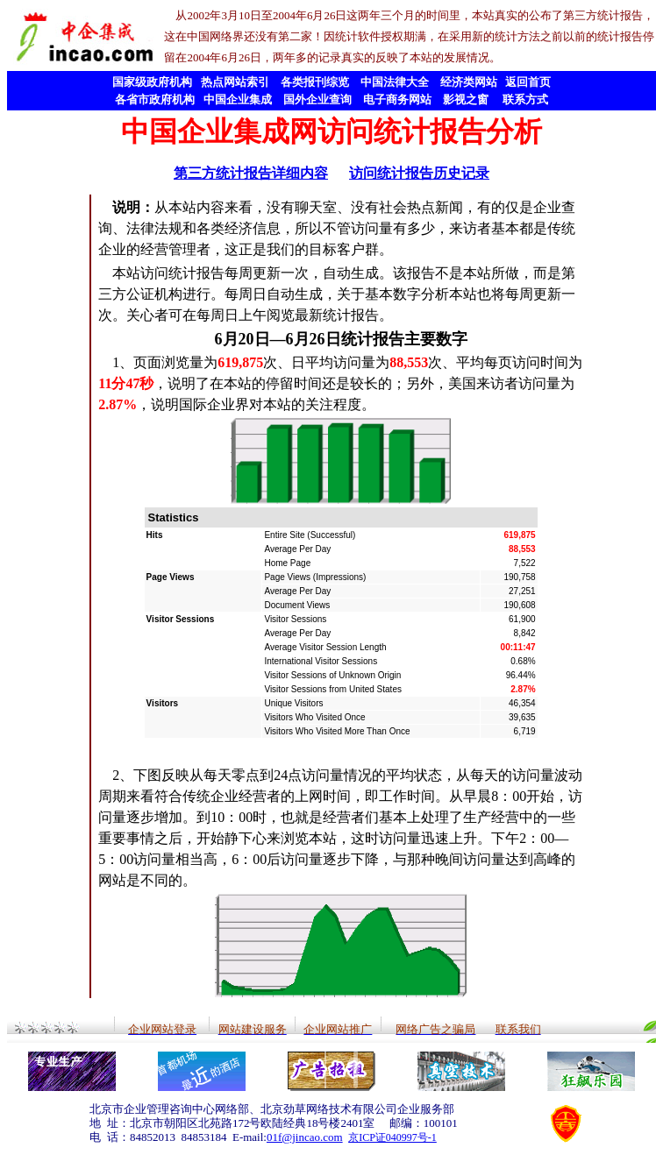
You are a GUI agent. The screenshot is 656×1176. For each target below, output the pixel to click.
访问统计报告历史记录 (419, 173)
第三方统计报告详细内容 (251, 173)
